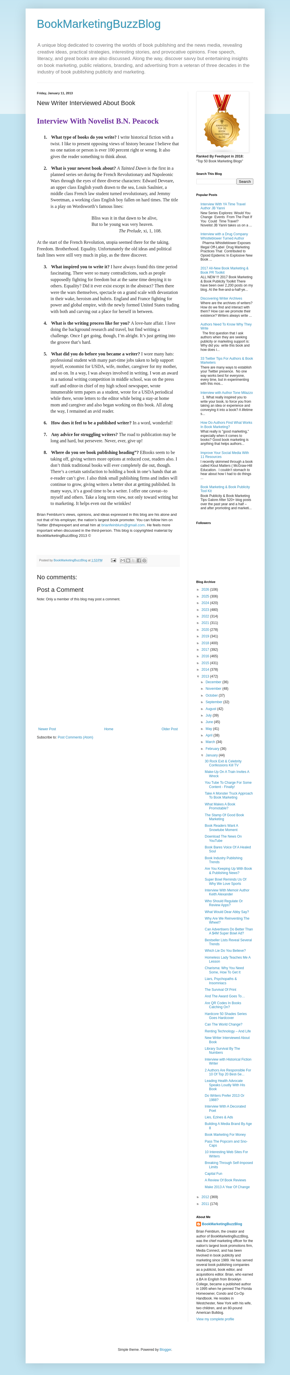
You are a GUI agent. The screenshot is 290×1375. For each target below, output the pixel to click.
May (209, 729)
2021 (205, 623)
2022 (205, 616)
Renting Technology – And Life (228, 1031)
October (212, 695)
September (214, 702)
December (213, 682)
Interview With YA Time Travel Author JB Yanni (223, 206)
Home (108, 729)
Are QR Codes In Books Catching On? (223, 1005)
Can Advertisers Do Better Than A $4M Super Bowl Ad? (229, 931)
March (210, 742)
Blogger (165, 1350)
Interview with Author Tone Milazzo (227, 393)
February (212, 749)
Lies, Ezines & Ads (219, 1117)
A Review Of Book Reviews (225, 1180)
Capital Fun (213, 1174)
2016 (205, 656)
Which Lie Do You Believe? (225, 951)
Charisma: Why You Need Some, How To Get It (224, 970)
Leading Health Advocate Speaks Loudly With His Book (225, 1085)
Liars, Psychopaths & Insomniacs (221, 981)
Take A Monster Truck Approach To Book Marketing (229, 795)
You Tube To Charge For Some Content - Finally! (228, 785)
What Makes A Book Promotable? (220, 806)
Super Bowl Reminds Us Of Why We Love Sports (225, 881)
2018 (205, 643)
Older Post (170, 729)
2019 (205, 636)
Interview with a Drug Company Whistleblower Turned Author (224, 236)
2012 (205, 1197)
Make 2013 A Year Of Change (227, 1187)
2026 (205, 590)
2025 (205, 596)
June (209, 722)
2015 (205, 663)
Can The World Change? (223, 1024)
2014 (205, 670)
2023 (205, 610)
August (211, 709)
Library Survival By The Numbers (222, 1051)
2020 (205, 630)
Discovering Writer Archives (221, 298)
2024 (205, 603)
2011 (205, 1204)
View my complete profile (215, 1319)
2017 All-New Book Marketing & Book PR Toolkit (225, 270)
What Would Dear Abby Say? (227, 912)
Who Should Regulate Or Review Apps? (223, 903)
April (209, 735)
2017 (205, 650)
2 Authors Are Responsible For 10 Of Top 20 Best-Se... (228, 1072)
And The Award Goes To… (225, 996)
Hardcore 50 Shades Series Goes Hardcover (225, 1016)
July (209, 715)
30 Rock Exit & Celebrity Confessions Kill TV (223, 763)
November (213, 689)
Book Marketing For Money (225, 1135)
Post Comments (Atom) (75, 737)
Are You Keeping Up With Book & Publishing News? (228, 871)
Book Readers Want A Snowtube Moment (221, 828)
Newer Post (47, 729)
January (212, 755)
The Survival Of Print (220, 990)
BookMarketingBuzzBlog (99, 24)
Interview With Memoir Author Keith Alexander (227, 892)
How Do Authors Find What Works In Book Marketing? (226, 425)
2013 (205, 676)
